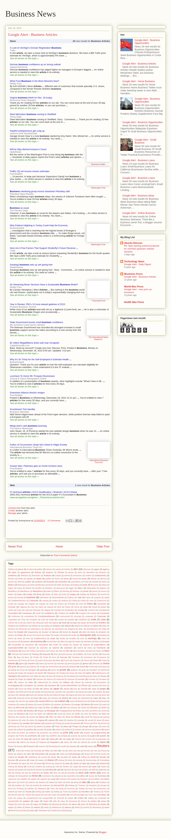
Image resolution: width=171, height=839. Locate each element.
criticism (11, 623)
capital (106, 597)
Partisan (37, 723)
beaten (67, 585)
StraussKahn (23, 776)
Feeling (35, 654)
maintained (85, 698)
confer (38, 613)
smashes (38, 767)
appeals (30, 579)
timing (61, 789)
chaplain (31, 604)
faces (24, 651)
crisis (103, 619)
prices (98, 729)
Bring (39, 594)
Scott (96, 754)
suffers (82, 776)
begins (10, 588)
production (44, 733)
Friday (104, 660)
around (75, 579)
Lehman (22, 695)
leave (13, 695)
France (66, 660)
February (15, 654)
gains (21, 663)
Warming (55, 804)
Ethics (97, 642)
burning (20, 597)
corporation (12, 620)
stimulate (71, 773)
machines (55, 698)
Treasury (97, 792)
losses (27, 698)
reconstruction (100, 739)
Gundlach (93, 670)
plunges (95, 726)
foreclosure (88, 657)
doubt (65, 635)
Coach (19, 610)
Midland (31, 708)
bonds (86, 591)
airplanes (49, 572)
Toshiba (82, 789)
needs (59, 714)
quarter (103, 736)
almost (71, 572)
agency (106, 569)
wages (35, 804)
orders (31, 720)
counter (61, 620)
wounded (22, 811)
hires (51, 676)
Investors (52, 685)
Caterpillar (34, 600)
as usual (19, 208)
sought (75, 767)
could (51, 619)
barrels (51, 585)
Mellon (47, 705)
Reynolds (37, 751)
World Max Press (134, 286)
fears (106, 650)
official (67, 717)
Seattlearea (32, 757)
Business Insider (98, 164)
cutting (38, 623)
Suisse (91, 776)
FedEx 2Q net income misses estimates (29, 171)
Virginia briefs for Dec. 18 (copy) (31, 97)
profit (65, 732)
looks (96, 695)
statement (36, 773)
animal (67, 576)
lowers (44, 698)
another (89, 576)
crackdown (82, 620)
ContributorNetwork (46, 616)
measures (12, 705)
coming (80, 610)
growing (43, 670)
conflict (72, 613)
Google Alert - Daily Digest (137, 264)
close (85, 607)
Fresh (95, 660)
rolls (78, 751)
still (62, 773)
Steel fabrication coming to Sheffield (33, 114)
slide (67, 763)
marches (21, 701)
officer (59, 717)
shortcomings (91, 760)
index (10, 682)
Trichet (106, 792)
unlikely (91, 798)
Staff (93, 770)
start (26, 773)
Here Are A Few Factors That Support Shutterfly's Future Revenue (44, 248)
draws (19, 638)
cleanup (50, 607)
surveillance (96, 779)
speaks (20, 770)
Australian (62, 581)
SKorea (48, 763)
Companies (27, 613)
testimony (46, 785)
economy (38, 641)
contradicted (29, 616)
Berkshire (49, 588)
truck (46, 795)
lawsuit (81, 692)
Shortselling (104, 760)
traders (47, 792)
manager (11, 701)
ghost (70, 664)
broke (63, 594)
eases (103, 638)
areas (66, 578)
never (86, 714)
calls (80, 597)
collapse (47, 610)
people (67, 723)
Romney (86, 751)
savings (52, 754)
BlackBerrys (25, 591)
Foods (45, 657)
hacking (11, 673)
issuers (11, 689)
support (34, 779)
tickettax (30, 789)
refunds (33, 742)
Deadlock (12, 626)
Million (56, 707)
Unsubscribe (14, 508)
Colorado (57, 610)
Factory (52, 651)
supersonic (12, 779)
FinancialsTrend (98, 301)
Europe (106, 641)
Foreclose (76, 657)
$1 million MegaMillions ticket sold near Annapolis (34, 343)
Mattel (93, 701)
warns (74, 804)
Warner (65, 804)
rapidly (35, 739)
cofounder (37, 610)
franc (58, 660)
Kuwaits (37, 692)
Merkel (87, 704)
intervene (88, 682)
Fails (60, 651)
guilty (84, 670)
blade (49, 591)
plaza (66, 726)
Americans (36, 576)
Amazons (102, 572)
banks (32, 585)
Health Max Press (134, 302)
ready (68, 739)
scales (62, 754)
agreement (25, 572)
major (95, 698)
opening (106, 717)
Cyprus (55, 622)
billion (80, 588)
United (80, 798)
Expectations (100, 644)
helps (80, 673)
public (43, 736)
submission (46, 776)
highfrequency (100, 673)
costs (43, 620)
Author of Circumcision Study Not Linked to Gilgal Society (38, 444)
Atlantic (94, 579)
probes (22, 733)
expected (32, 648)
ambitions (12, 575)
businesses (44, 597)
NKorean (11, 717)
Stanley (18, 773)
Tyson (90, 795)
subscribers (71, 776)
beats (84, 585)
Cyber (46, 623)
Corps (23, 620)
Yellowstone (43, 811)
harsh (40, 673)
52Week (11, 569)
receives (88, 739)
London (88, 695)
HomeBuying (84, 676)
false (75, 651)
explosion (68, 648)
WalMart (45, 804)
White (19, 807)
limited (55, 695)
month (10, 711)
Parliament (15, 723)
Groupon (32, 670)
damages (73, 623)
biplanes (103, 588)
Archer (57, 579)
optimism (14, 720)
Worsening (96, 807)
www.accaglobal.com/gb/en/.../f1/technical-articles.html (37, 497)
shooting (79, 760)
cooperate (89, 616)
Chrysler (12, 607)
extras (89, 648)
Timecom (42, 788)
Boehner (76, 591)
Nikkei (104, 714)
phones (104, 723)
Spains (104, 767)
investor (40, 685)
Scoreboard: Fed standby (22, 409)
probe (13, 733)
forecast (63, 657)
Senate (103, 757)
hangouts (30, 673)
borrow (104, 591)
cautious (64, 601)
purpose (74, 736)
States (46, 773)
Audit (19, 582)
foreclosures (13, 660)
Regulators (55, 742)
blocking (66, 591)
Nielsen (95, 714)
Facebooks (13, 651)
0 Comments (54, 520)
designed (71, 629)
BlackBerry (12, 591)
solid (57, 767)
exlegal (65, 645)
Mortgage (51, 710)
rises (55, 750)
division (11, 635)
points (104, 726)
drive (28, 638)
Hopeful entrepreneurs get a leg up (27, 131)
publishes (53, 736)
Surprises (84, 779)
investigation (28, 685)
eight (70, 642)
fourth (40, 660)
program (87, 733)
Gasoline (31, 663)
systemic (31, 782)
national (49, 714)
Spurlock (67, 770)
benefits (38, 588)
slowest (102, 763)
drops (52, 638)
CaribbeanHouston (18, 601)
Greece (72, 666)
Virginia (11, 804)
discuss (55, 632)
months (19, 710)
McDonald (103, 701)
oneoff (86, 717)
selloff (92, 757)
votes (27, 804)
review (18, 751)
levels (31, 695)
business (31, 597)
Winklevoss (56, 807)
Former (24, 660)
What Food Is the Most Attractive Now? (34, 81)
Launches (59, 692)
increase (92, 679)
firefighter (79, 654)
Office (51, 717)
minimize (73, 708)
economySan (52, 642)
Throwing (20, 789)
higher (88, 673)
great (64, 667)
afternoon (87, 569)
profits (76, 732)
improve (49, 679)
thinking (71, 785)
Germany (60, 664)
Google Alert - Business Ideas (138, 195)
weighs (11, 807)
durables (72, 638)
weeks (103, 804)
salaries (20, 754)
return (90, 746)
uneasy (20, 798)
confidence (49, 613)
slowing (11, 767)
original (41, 720)
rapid (26, 739)
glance (86, 663)
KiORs (21, 692)
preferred (68, 730)
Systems (42, 782)
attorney (103, 579)
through (103, 785)
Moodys (30, 710)
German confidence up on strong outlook (35, 64)
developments (92, 629)
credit (93, 619)
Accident (30, 569)
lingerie (71, 695)
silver (31, 763)
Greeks (92, 667)
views (103, 801)
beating (76, 585)
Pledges (75, 726)
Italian (29, 689)
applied (48, 579)
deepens (57, 626)
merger (77, 704)
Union (70, 798)
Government (54, 667)
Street (35, 776)
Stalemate (103, 770)
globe (14, 666)
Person (86, 723)
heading (62, 673)
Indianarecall (42, 682)
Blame (56, 591)
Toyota (28, 791)
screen (103, 754)
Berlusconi (60, 588)
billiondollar (91, 588)
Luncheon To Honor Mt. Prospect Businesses (32, 376)
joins (75, 689)
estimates (87, 642)
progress (11, 736)
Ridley (47, 751)
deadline (102, 622)
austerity (39, 581)
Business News (30, 13)
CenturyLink (101, 601)
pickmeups (12, 726)
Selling (84, 757)
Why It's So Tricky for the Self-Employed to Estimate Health (40, 359)
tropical (38, 795)
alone (80, 572)
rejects (66, 742)
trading (56, 792)
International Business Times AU (98, 461)
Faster (98, 651)
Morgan (40, 711)
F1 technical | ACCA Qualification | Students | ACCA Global (43, 492)
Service (11, 760)
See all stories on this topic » (24, 58)
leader (89, 692)
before (104, 585)
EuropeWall (16, 645)
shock (70, 760)
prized (106, 730)
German (50, 664)
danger (83, 623)
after (75, 569)
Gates (41, 664)
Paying (58, 723)
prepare (78, 730)
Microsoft (20, 707)
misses (83, 708)
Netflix (77, 714)
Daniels (92, 623)
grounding (12, 670)
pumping (63, 736)
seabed (11, 757)
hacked (104, 670)
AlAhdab (60, 572)
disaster (45, 632)
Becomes (94, 585)
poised (10, 730)
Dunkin (62, 638)
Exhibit (55, 645)
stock (81, 772)
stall (9, 773)
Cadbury (70, 597)
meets (39, 705)
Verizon (84, 801)
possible (40, 730)
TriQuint (28, 795)
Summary (102, 776)
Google (43, 667)
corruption (33, 620)
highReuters (25, 676)
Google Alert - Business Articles (139, 63)
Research (30, 746)
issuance (95, 685)
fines (56, 654)
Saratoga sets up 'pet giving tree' (31, 264)
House (103, 676)
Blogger (102, 832)
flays (19, 657)
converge (77, 616)
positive (29, 729)
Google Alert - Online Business (138, 213)
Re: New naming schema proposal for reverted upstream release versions (141, 249)
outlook (51, 720)
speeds (39, 770)
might (40, 708)
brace (19, 594)
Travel (65, 792)
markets (62, 701)
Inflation (66, 682)
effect (62, 642)
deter (81, 629)
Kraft (29, 692)
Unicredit (60, 798)
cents (91, 601)
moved (104, 711)
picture (30, 726)
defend (77, 626)
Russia (104, 751)
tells (9, 785)
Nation (39, 714)
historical (59, 676)
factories (42, 651)
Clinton (67, 607)
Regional (42, 742)
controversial (65, 616)
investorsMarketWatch (69, 685)
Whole (27, 807)
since (39, 763)
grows (53, 670)
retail (82, 746)
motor (86, 711)
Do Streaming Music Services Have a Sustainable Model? (44, 284)
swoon (13, 782)
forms (32, 660)
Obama (42, 717)
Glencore (95, 664)
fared (90, 651)
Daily (64, 622)
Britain (47, 594)
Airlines (38, 572)
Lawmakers (70, 692)
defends (86, 626)
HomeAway (70, 676)
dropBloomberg (40, 638)
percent (76, 723)
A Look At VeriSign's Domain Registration (35, 48)
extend (80, 648)
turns (72, 795)
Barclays (41, 585)
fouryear (49, 660)
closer (103, 607)
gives (77, 664)
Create (11, 510)
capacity (97, 597)
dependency (36, 629)
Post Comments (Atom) (65, 555)
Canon (88, 597)
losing (19, 698)
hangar (20, 673)
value (63, 801)
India (30, 682)
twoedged (81, 795)
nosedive (22, 717)
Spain (94, 766)
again (96, 569)
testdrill (36, 785)
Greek (82, 666)
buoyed (103, 594)
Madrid (65, 698)
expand (76, 645)
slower (93, 763)
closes (10, 610)
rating (51, 739)
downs (10, 638)
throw (10, 789)
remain (93, 742)
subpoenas (58, 776)
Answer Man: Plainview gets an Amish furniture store (36, 466)
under (10, 798)
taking (76, 782)
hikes (43, 676)
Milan (48, 708)
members (57, 705)
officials (77, 717)
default (68, 626)
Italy (37, 689)
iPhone (84, 685)
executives (43, 644)
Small (29, 767)
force (54, 657)
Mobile (104, 708)
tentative (18, 785)
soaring (49, 767)
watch (83, 804)
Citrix (33, 607)
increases (102, 679)
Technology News (134, 261)
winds (46, 807)
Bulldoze (93, 594)
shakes (41, 760)
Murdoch (21, 714)
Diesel (10, 632)
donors (29, 635)
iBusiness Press (133, 274)
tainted (51, 782)
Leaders (99, 692)
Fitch (10, 657)
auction (11, 582)
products (55, 733)
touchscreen (101, 789)
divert (84, 632)
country (71, 619)
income (81, 679)
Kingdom (11, 692)
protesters (32, 736)
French (86, 660)
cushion (29, 623)
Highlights (12, 676)
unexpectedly (47, 798)
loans (80, 695)
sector (53, 757)
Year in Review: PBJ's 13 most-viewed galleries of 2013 (37, 304)
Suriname (63, 779)
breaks (29, 594)
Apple (38, 578)
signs (24, 763)
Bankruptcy (22, 585)
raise (10, 739)
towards (11, 792)
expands (86, 645)
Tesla (27, 785)
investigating (13, 685)
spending (49, 769)
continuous (16, 616)
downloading (101, 635)
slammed (58, 763)
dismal (65, 632)
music (31, 714)
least (107, 692)
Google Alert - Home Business (138, 81)
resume (72, 746)
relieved (84, 742)
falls (67, 651)
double (47, 635)
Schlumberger (74, 754)
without (68, 807)
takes (68, 782)
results (63, 746)
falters (82, 651)
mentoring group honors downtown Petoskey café (40, 191)
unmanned (102, 798)
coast (27, 610)
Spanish (11, 770)
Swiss (106, 779)
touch (90, 789)
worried (86, 807)
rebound (78, 739)
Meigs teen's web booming (28, 426)
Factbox (32, 651)
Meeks (31, 705)
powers (58, 730)
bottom (11, 594)
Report (10, 746)
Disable (20, 632)
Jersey (66, 689)
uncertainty (101, 795)
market (31, 701)
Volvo (19, 804)
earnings (92, 638)
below (19, 588)
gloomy (23, 667)
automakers (75, 582)
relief (75, 742)
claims (40, 607)
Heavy (71, 673)
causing (45, 601)
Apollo (20, 579)
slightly (76, 763)
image (20, 679)
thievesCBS (59, 785)
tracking (38, 792)
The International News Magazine (98, 338)
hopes (94, 676)
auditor (28, 581)
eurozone (29, 644)
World (77, 807)
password (48, 723)
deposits (48, 629)
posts (49, 729)
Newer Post (15, 546)
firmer (89, 654)
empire (77, 642)
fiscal (104, 654)
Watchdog (93, 804)
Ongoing (96, 717)
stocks (92, 772)
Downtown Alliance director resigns (27, 392)
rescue (20, 746)
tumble (63, 795)
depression (59, 629)
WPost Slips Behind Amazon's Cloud (28, 149)
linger (63, 695)
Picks (22, 726)
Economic (25, 641)
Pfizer (95, 723)
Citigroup (23, 607)
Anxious (11, 579)
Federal (25, 654)
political (20, 730)
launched (47, 692)
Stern (55, 773)
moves (10, 714)
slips (84, 763)
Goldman (32, 667)
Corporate (101, 616)
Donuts (38, 635)
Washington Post (98, 188)
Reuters (103, 746)
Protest (21, 736)
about (20, 569)
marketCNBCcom (46, 701)
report (103, 742)
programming (100, 732)
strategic (11, 776)
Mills (65, 708)
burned (11, 597)
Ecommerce (13, 642)
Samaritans (40, 754)
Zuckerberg (64, 811)
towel (20, 792)
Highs (36, 676)
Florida (36, 657)
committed (102, 610)
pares (107, 720)
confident (61, 613)
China (90, 603)
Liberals (40, 695)
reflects (23, 742)
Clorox (76, 607)
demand (11, 629)
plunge (85, 726)
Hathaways (51, 673)
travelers (74, 792)
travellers (86, 791)
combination (69, 610)
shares (50, 760)
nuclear (32, 717)
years (32, 810)
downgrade (85, 635)
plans (48, 726)
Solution (66, 767)
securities (64, 757)
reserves (42, 746)
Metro (10, 708)
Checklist (71, 604)
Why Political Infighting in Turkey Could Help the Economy (39, 225)
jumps (103, 688)
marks (72, 701)
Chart (51, 604)
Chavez (61, 604)
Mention (67, 705)
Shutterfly (14, 763)
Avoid (86, 582)
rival (63, 751)
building (83, 594)
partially (26, 723)
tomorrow (71, 789)
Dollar (20, 635)
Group (22, 670)
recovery (12, 742)
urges (36, 801)
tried (12, 795)
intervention (101, 682)
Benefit (28, 588)
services (22, 760)
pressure (88, 730)
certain (10, 604)
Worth (13, 811)
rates (43, 739)
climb (59, 607)
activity (58, 569)
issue (104, 685)
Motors (95, 711)
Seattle (21, 757)
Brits (56, 594)
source (85, 766)
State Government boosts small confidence (36, 322)
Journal (84, 689)
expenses (44, 648)
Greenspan (102, 667)
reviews (27, 751)
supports (43, 779)
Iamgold (11, 679)
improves (71, 679)
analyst (58, 576)
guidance (74, 670)
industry (55, 682)
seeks (74, 757)
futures (11, 663)
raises (18, 739)
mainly (74, 698)
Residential (53, 746)
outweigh (80, 720)
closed (94, 607)
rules (96, 751)
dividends (102, 632)
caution (55, 601)
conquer (93, 613)
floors (27, 657)
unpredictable (13, 801)
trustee (54, 795)
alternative (90, 572)
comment (91, 610)
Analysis (47, 575)
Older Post (103, 546)
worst (106, 807)
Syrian (22, 782)
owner (99, 720)
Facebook (101, 648)
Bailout (11, 585)
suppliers (23, 779)
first (96, 654)
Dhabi (104, 629)
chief (81, 604)
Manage (12, 513)
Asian (84, 578)
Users (46, 801)
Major (104, 698)
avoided (95, 582)
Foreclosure (101, 657)
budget (73, 594)
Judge (93, 689)
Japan (56, 688)
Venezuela (73, 801)
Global (106, 663)
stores (104, 773)
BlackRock (38, 591)
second (44, 757)
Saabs (10, 754)
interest (77, 682)
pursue (84, 736)
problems (32, 733)
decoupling (45, 626)
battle (59, 585)
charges (42, 604)
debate (35, 626)
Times (52, 789)
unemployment (32, 798)
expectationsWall (15, 648)
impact (29, 679)
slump (20, 766)
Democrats (22, 629)
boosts (95, 591)
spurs (76, 770)
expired (55, 648)
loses (10, 698)
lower (36, 698)
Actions (49, 569)
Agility (14, 572)
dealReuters (24, 626)
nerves (68, 714)
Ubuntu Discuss (133, 243)
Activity (67, 569)
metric (96, 705)
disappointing (33, 632)
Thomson (82, 785)
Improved (60, 679)
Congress (83, 613)
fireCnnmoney (67, 654)
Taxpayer (103, 782)
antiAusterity (100, 575)
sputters (85, 770)
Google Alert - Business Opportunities (147, 41)
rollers (70, 751)
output (61, 720)
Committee (13, 613)
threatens (93, 785)
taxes (93, 782)
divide (92, 632)
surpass (73, 779)
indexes (21, 682)
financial (46, 654)
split (58, 769)
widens (37, 807)
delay (104, 626)
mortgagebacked (66, 711)
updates (26, 801)
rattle (60, 739)
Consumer (104, 613)
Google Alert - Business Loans (138, 160)
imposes (39, 679)
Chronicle (101, 604)
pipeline (40, 726)
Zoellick (54, 811)
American (24, 576)
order (24, 720)
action (39, 569)
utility (55, 801)
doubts (73, 635)
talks (84, 782)
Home (59, 546)
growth (63, 670)
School (87, 754)
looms (104, 695)
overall (90, 720)
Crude (20, 623)
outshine (70, 720)
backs (104, 582)
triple (20, 795)
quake (93, 736)
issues (20, 689)
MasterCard (82, 701)
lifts (48, 695)
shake (32, 760)
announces (77, 576)
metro (104, 705)
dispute (75, 632)
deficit (95, 626)
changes (20, 604)
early (82, 638)
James (46, 689)
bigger (71, 588)
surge (52, 779)
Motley (78, 711)
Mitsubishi (94, 708)
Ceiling (74, 601)
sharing (61, 760)
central (83, 601)
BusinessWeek (58, 597)
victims (94, 801)
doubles (56, 635)
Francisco (77, 660)
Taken (60, 782)
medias (22, 705)
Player (57, 726)
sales (28, 754)
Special (30, 770)
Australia (50, 581)
